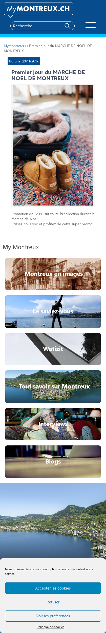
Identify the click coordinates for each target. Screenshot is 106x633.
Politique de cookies (50, 627)
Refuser (53, 602)
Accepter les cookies (53, 588)
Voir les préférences (53, 616)
